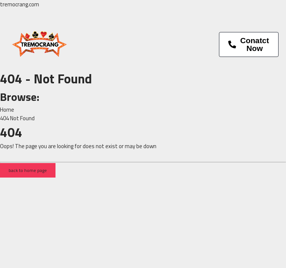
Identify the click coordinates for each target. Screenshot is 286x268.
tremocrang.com (19, 4)
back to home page (28, 170)
